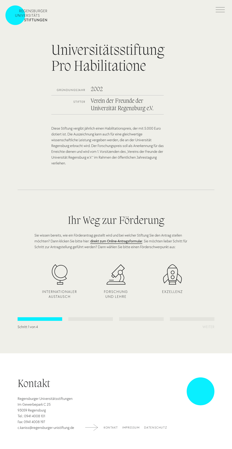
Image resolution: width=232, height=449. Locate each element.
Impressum (131, 427)
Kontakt (111, 427)
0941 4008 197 (34, 422)
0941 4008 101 (34, 416)
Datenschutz (155, 427)
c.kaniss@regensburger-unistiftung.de (46, 427)
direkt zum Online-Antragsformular (116, 241)
